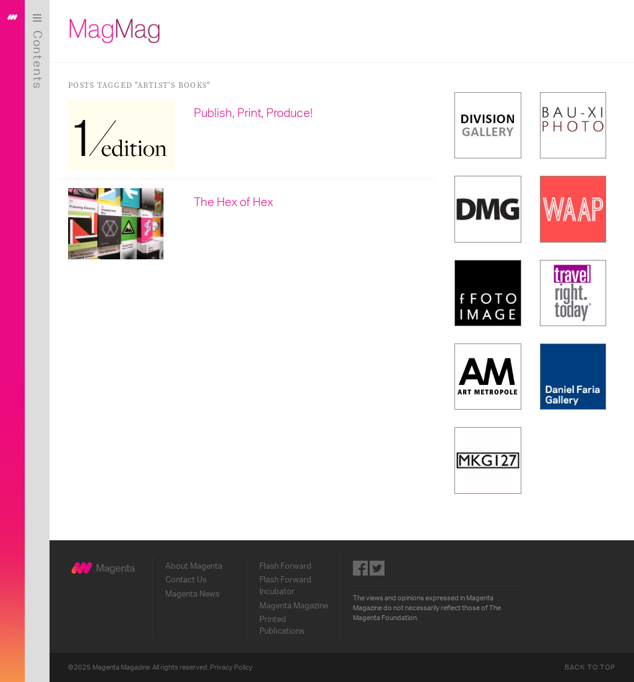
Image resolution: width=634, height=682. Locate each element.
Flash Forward (285, 566)
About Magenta (193, 566)
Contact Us (186, 580)
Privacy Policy (231, 667)
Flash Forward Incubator (285, 586)
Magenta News (192, 594)
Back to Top (590, 667)
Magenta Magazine (293, 606)
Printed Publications (282, 625)
